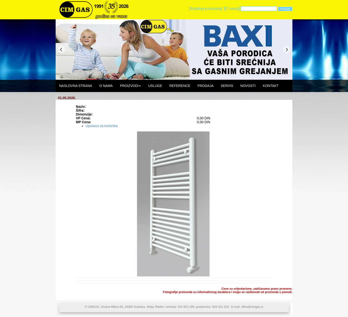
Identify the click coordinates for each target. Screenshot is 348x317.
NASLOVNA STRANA (75, 86)
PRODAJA (205, 86)
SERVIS (227, 86)
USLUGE (155, 86)
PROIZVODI (130, 86)
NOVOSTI (248, 86)
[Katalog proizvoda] (205, 9)
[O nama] (232, 9)
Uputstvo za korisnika (102, 126)
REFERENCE (179, 86)
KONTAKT (271, 86)
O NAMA (106, 86)
